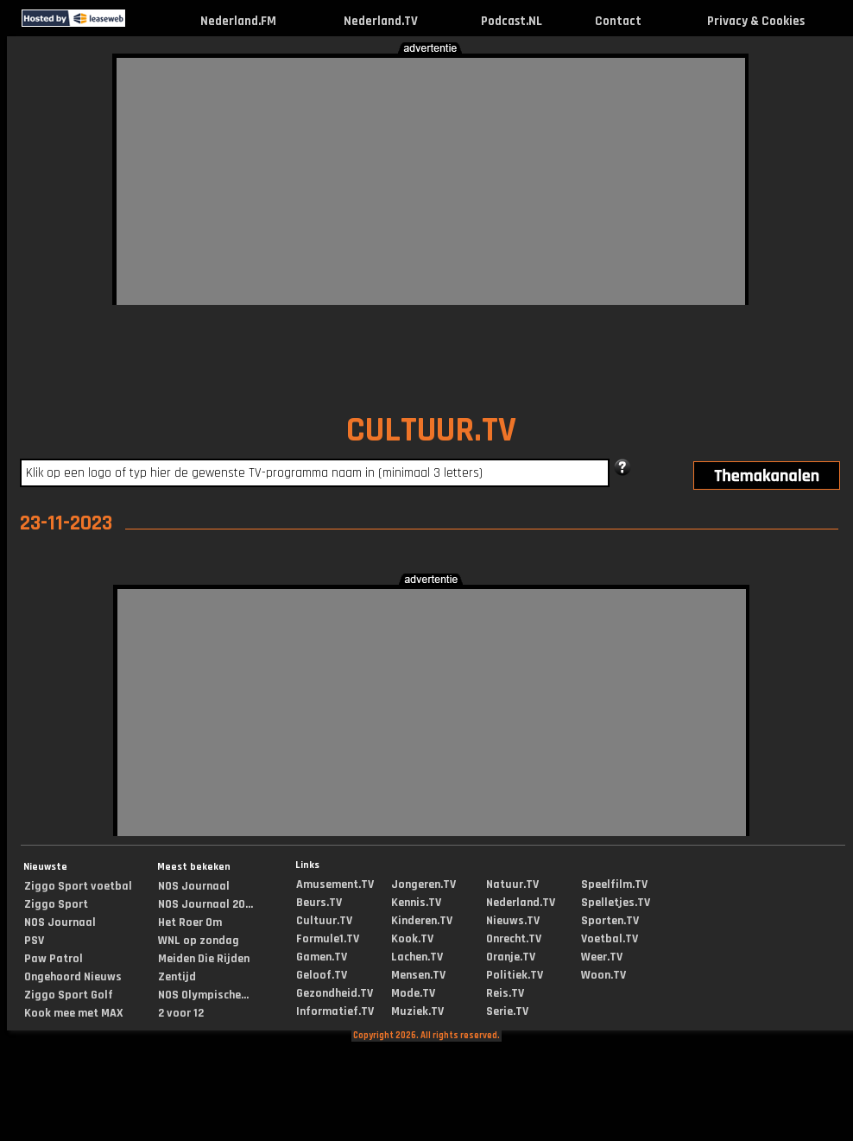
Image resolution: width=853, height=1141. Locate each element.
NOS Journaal (60, 922)
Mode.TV (413, 993)
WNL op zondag (198, 940)
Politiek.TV (514, 975)
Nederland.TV (381, 21)
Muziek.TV (417, 1011)
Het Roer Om (190, 922)
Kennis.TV (416, 902)
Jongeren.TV (423, 884)
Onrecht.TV (513, 939)
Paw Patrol (53, 959)
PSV (34, 940)
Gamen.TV (321, 957)
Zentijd (177, 977)
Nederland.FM (238, 21)
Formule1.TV (327, 939)
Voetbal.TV (609, 939)
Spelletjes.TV (615, 902)
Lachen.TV (417, 957)
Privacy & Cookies (756, 21)
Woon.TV (603, 975)
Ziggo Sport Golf (68, 995)
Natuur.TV (512, 884)
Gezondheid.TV (334, 993)
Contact (618, 21)
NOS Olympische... (203, 995)
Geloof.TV (321, 975)
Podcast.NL (511, 21)
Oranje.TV (510, 957)
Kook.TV (412, 939)
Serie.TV (507, 1011)
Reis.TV (505, 993)
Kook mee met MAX (73, 1013)
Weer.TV (601, 957)
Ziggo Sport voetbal (78, 886)
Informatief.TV (335, 1011)
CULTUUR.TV (431, 431)
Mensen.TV (418, 975)
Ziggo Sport (56, 904)
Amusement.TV (335, 884)
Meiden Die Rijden (204, 959)
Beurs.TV (319, 902)
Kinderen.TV (421, 921)
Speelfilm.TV (614, 884)
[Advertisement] (383, 179)
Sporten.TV (610, 921)
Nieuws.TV (513, 921)
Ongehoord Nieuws (73, 977)
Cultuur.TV (324, 921)
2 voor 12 (181, 1013)
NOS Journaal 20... (205, 904)
